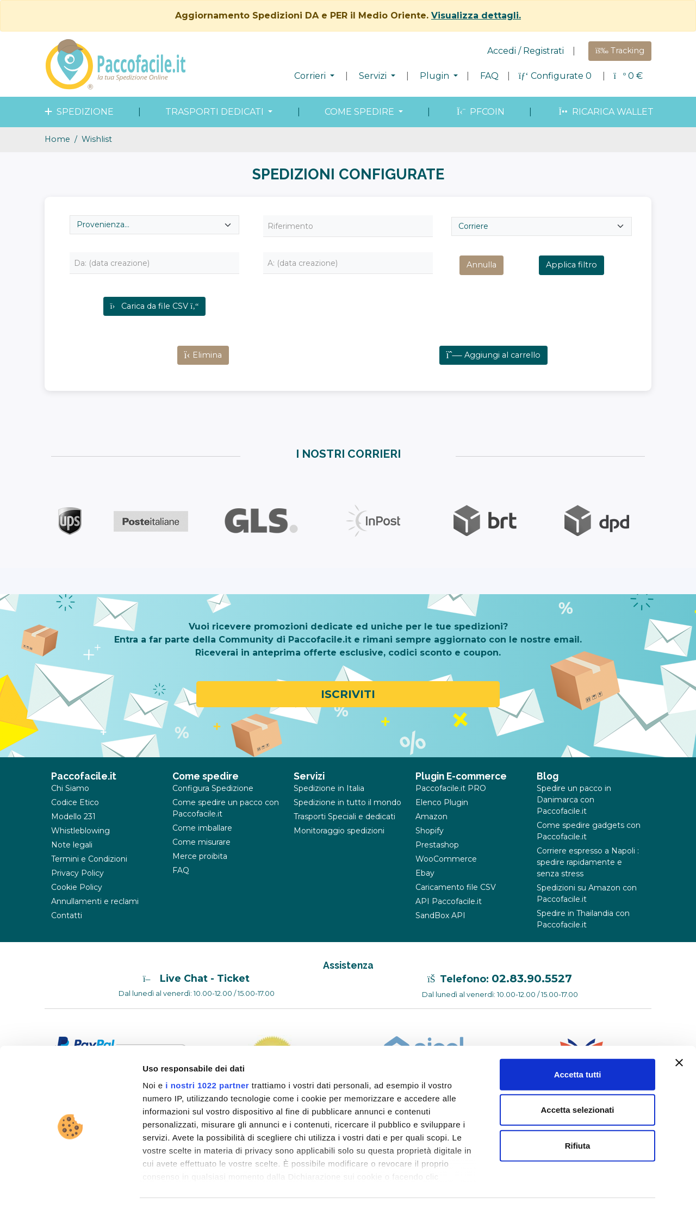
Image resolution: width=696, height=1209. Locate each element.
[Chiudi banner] (679, 1031)
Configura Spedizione (212, 807)
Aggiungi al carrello (493, 374)
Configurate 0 (556, 76)
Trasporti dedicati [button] (215, 112)
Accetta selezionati (577, 1078)
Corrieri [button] (311, 76)
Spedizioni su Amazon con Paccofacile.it (587, 912)
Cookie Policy (76, 906)
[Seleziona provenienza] (154, 224)
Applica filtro (571, 265)
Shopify (429, 850)
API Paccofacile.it (448, 920)
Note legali (71, 864)
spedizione (78, 112)
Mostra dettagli (572, 1187)
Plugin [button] (435, 76)
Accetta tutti (577, 1043)
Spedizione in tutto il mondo (347, 821)
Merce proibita (199, 875)
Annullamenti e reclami (95, 920)
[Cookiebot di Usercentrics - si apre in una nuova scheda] (70, 1188)
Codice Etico (75, 821)
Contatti (66, 934)
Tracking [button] (619, 50)
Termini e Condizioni (89, 878)
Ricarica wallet (605, 112)
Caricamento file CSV (455, 906)
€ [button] (628, 76)
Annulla (481, 265)
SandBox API (440, 934)
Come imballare (202, 847)
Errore (575, 332)
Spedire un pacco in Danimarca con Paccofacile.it (574, 818)
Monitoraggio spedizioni (339, 850)
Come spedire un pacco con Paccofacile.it (225, 827)
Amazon (431, 835)
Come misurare (201, 861)
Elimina (203, 374)
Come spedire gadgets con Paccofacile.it (589, 850)
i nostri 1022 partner (207, 1053)
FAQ (489, 76)
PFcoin (480, 112)
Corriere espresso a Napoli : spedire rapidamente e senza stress (588, 881)
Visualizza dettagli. (476, 15)
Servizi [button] (374, 76)
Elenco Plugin (441, 821)
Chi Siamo (70, 807)
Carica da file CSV (154, 306)
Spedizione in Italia (329, 807)
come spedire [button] (360, 112)
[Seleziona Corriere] (541, 226)
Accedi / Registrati (525, 51)
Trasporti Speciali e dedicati (344, 835)
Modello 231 (73, 835)
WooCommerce (446, 878)
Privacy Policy (77, 892)
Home (57, 139)
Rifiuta (578, 1114)
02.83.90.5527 (532, 997)
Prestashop (437, 864)
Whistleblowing (80, 850)
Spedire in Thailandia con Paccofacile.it (583, 938)
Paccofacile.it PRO (450, 807)
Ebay (424, 892)
